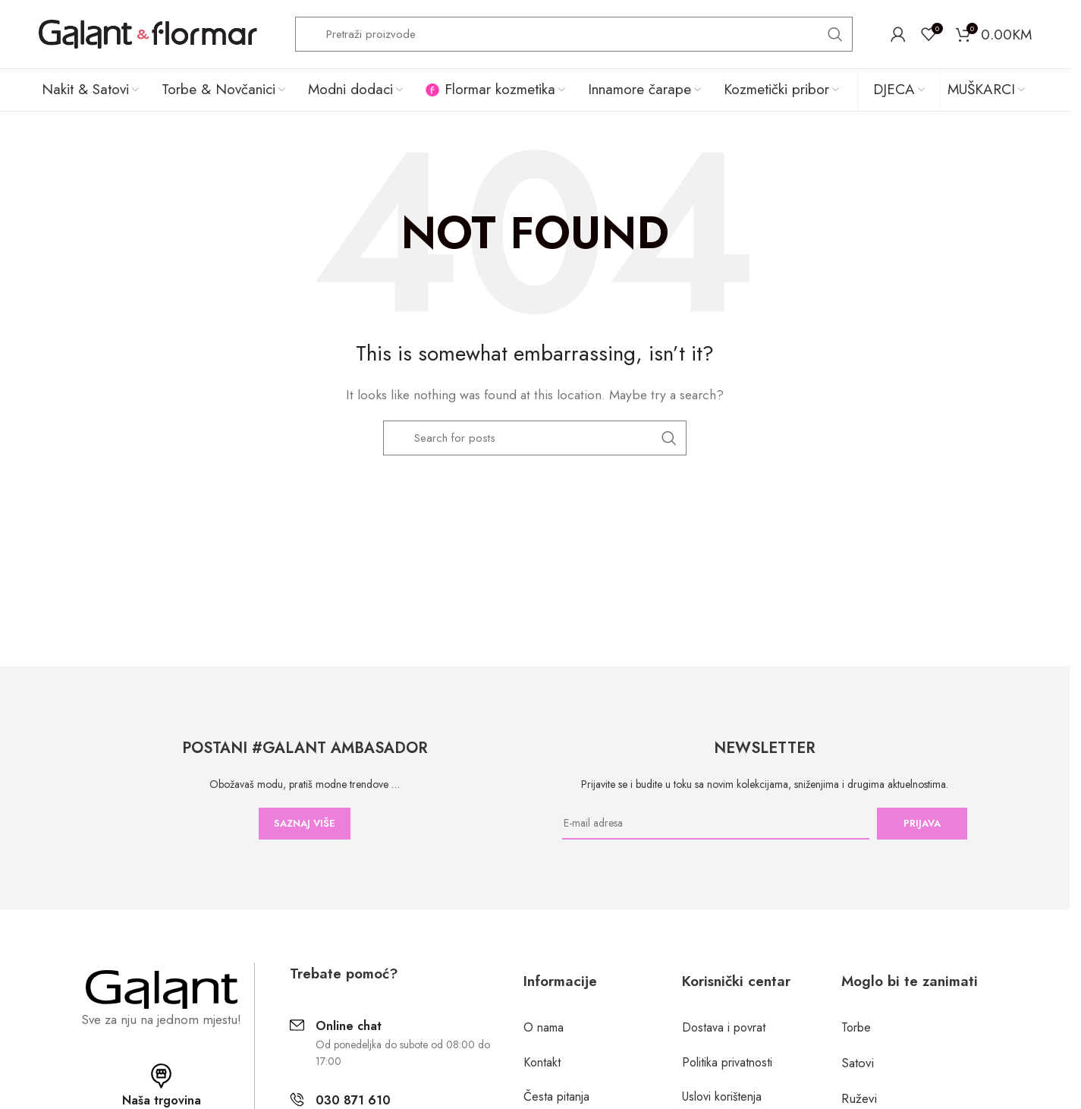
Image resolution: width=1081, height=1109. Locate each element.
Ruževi (859, 1098)
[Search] (574, 34)
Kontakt (542, 1062)
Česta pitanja (556, 1096)
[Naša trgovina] (161, 1076)
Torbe (856, 1027)
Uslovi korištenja (722, 1096)
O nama (543, 1027)
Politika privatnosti (727, 1062)
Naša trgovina (161, 1100)
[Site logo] (147, 33)
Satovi (857, 1063)
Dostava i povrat (723, 1027)
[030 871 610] (297, 1099)
